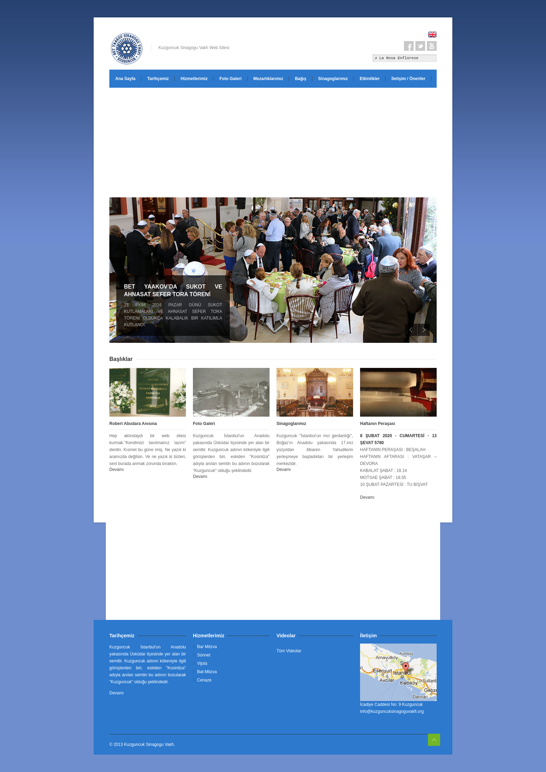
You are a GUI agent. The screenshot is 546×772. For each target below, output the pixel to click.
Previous (411, 330)
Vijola (202, 663)
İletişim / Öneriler (408, 78)
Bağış (300, 78)
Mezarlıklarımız (268, 78)
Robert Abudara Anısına (133, 423)
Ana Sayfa (125, 78)
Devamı (116, 469)
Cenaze (204, 680)
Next (424, 330)
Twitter (420, 46)
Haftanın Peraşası (377, 423)
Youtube (432, 46)
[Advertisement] (273, 141)
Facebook (409, 46)
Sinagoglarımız (333, 78)
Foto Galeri (230, 78)
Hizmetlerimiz (194, 78)
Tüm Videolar (288, 650)
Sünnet (203, 655)
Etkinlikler (370, 78)
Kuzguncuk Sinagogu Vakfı (149, 744)
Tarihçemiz (158, 78)
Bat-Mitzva (207, 671)
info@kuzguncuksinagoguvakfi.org (392, 711)
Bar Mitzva (207, 646)
